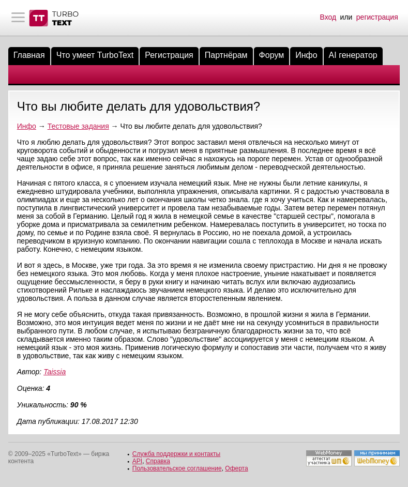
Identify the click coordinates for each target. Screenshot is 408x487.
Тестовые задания (78, 126)
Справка (158, 461)
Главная (29, 55)
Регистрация (169, 55)
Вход (328, 17)
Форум (271, 55)
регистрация (377, 17)
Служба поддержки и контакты (176, 454)
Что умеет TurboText (95, 55)
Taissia (54, 372)
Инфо (306, 55)
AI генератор (353, 55)
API (137, 461)
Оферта (236, 468)
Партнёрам (226, 55)
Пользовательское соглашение (177, 468)
